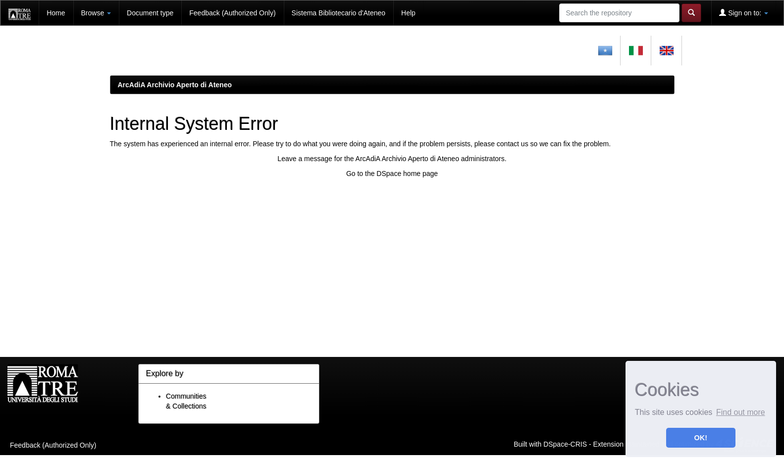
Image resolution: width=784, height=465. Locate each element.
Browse (96, 13)
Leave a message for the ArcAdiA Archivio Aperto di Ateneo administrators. (391, 159)
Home (56, 13)
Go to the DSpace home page (392, 173)
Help (408, 13)
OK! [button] (700, 438)
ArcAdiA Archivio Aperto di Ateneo (175, 85)
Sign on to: (743, 12)
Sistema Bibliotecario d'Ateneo (338, 13)
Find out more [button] (740, 412)
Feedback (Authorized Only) (232, 13)
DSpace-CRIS (565, 444)
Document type (150, 13)
